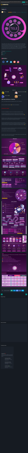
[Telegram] (15, 305)
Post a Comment (7, 305)
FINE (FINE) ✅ (8, 97)
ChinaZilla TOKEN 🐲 (8, 386)
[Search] (25, 4)
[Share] (25, 305)
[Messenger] (17, 305)
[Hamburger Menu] (26, 4)
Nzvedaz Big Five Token (8, 382)
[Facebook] (20, 305)
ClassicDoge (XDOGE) (8, 377)
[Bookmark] (2, 305)
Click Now (23, 2)
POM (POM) (20, 101)
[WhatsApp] (12, 305)
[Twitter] (23, 305)
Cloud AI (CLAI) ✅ (8, 101)
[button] (23, 13)
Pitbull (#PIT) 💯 (4, 372)
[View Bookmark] (23, 4)
